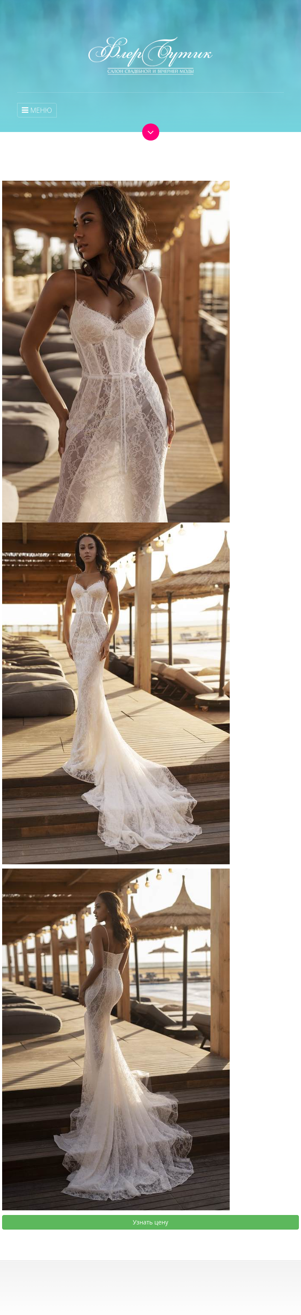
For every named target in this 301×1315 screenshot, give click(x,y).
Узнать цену (150, 1222)
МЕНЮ (37, 110)
